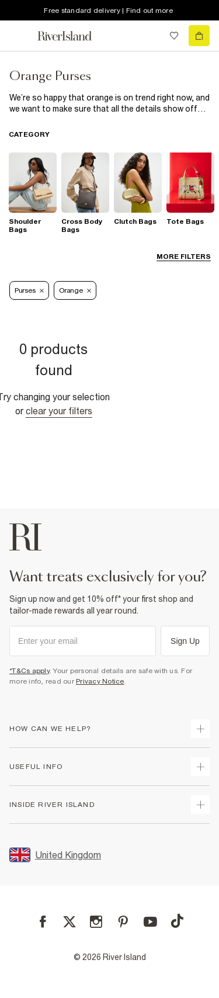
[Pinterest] (123, 922)
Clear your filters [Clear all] (59, 411)
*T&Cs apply (29, 671)
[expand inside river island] (200, 804)
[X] (69, 922)
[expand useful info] (200, 766)
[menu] (19, 35)
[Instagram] (96, 922)
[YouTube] (150, 922)
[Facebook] (43, 922)
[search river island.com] (150, 35)
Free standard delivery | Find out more (108, 10)
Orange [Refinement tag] (75, 290)
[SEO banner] (109, 103)
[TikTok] (177, 921)
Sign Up (185, 641)
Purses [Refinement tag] (29, 290)
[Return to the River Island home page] (72, 36)
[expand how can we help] (200, 728)
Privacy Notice (100, 681)
